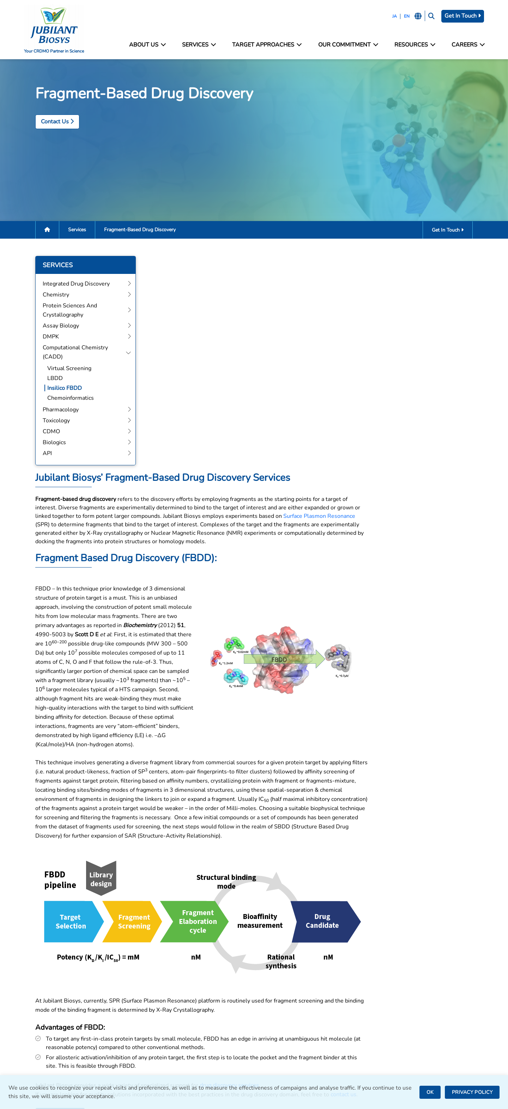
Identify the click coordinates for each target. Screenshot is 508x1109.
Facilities (386, 981)
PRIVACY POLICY (472, 1092)
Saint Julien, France (282, 1018)
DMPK (150, 1019)
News (382, 1009)
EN (404, 16)
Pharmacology (160, 1038)
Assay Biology (160, 1009)
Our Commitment (347, 45)
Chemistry (155, 990)
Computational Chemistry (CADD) (185, 1028)
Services (199, 45)
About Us (148, 45)
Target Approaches (266, 45)
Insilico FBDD (54, 389)
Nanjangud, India (279, 1042)
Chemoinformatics (60, 399)
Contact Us (47, 122)
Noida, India (273, 989)
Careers (466, 45)
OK (430, 1092)
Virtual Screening (59, 370)
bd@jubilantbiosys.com (54, 989)
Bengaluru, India (279, 1008)
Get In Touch (461, 16)
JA (392, 16)
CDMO (150, 1057)
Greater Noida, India (283, 999)
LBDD (45, 380)
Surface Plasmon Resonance (409, 308)
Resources (413, 45)
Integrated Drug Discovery (175, 981)
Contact (384, 990)
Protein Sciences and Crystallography (189, 1000)
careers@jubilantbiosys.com (61, 1011)
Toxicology (155, 1047)
